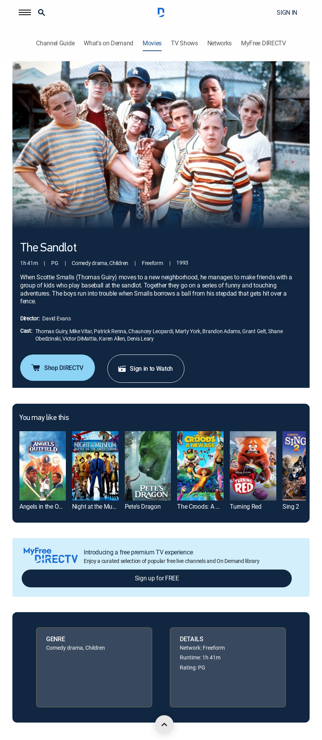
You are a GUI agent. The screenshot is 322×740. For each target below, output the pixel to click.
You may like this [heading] (44, 418)
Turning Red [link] (245, 506)
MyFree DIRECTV (263, 43)
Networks (219, 43)
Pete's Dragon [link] (143, 506)
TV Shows (184, 43)
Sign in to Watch (145, 368)
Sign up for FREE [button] (157, 578)
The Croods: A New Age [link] (207, 506)
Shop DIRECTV (56, 367)
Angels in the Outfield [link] (47, 506)
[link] (42, 466)
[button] (25, 12)
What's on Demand (108, 43)
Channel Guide (55, 43)
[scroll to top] (164, 724)
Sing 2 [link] (290, 506)
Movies (152, 43)
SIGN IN (287, 12)
